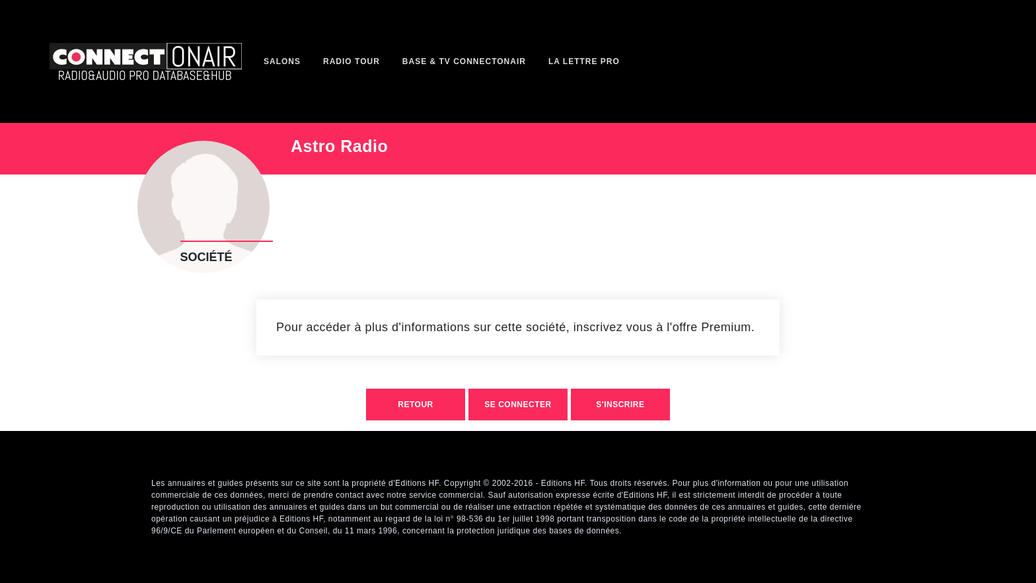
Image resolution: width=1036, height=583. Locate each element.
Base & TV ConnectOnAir (464, 61)
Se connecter (517, 404)
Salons (282, 61)
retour (415, 404)
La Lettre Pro (584, 61)
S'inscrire (620, 404)
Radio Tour (351, 61)
